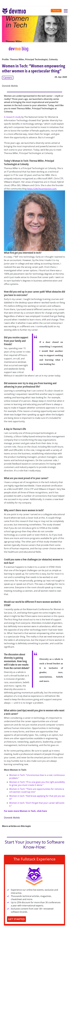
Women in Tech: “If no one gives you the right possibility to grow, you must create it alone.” (37, 783)
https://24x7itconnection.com (42, 188)
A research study (12, 117)
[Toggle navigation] (15, 11)
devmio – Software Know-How (14, 11)
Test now (56, 10)
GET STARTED (16, 919)
